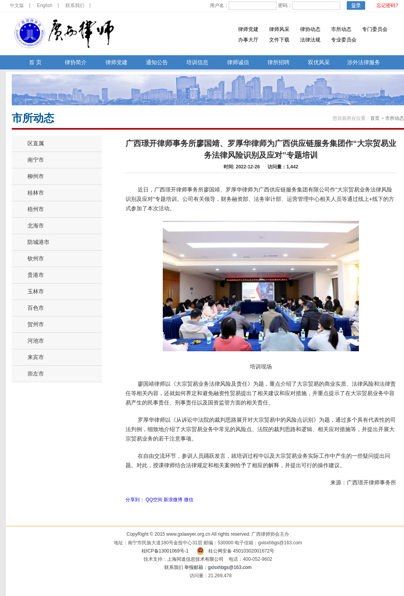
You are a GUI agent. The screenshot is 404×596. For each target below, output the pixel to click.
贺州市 (35, 324)
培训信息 (197, 62)
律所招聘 (278, 62)
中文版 (17, 5)
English (44, 5)
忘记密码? (387, 5)
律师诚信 (238, 62)
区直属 (35, 143)
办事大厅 (248, 40)
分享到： (135, 499)
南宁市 (35, 160)
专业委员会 (344, 40)
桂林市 (35, 193)
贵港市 (35, 275)
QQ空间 (154, 499)
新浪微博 (173, 499)
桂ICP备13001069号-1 (165, 551)
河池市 (35, 341)
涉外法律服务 (363, 62)
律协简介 (76, 62)
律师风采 (279, 29)
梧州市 (35, 209)
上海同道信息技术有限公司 (195, 559)
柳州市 (35, 176)
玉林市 (35, 291)
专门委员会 (375, 29)
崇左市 (35, 373)
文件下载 (279, 40)
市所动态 (341, 29)
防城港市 (38, 242)
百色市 (35, 308)
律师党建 (248, 29)
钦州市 (35, 258)
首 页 (35, 62)
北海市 (35, 225)
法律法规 (310, 40)
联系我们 (75, 5)
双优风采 (319, 62)
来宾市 (35, 357)
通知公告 (157, 62)
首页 (375, 118)
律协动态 (310, 29)
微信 (188, 499)
